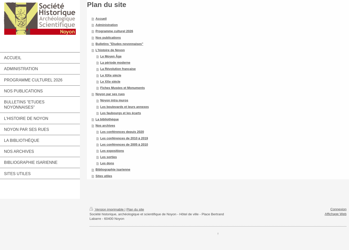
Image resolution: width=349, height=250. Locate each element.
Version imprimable (106, 209)
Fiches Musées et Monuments (122, 88)
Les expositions (112, 151)
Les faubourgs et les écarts (120, 113)
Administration (106, 25)
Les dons (107, 163)
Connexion (338, 209)
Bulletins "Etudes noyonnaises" (119, 44)
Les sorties (108, 157)
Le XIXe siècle (110, 75)
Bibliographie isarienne (112, 169)
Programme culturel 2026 (114, 31)
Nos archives (105, 125)
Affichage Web (336, 214)
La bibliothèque (107, 119)
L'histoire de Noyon (110, 50)
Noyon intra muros (114, 100)
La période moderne (115, 62)
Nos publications (108, 37)
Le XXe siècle (110, 81)
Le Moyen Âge (110, 56)
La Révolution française (118, 69)
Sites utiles (103, 176)
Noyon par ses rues (110, 94)
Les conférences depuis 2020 (122, 132)
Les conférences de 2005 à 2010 (124, 144)
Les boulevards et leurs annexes (124, 107)
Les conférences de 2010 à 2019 (124, 138)
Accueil (101, 18)
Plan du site (135, 209)
